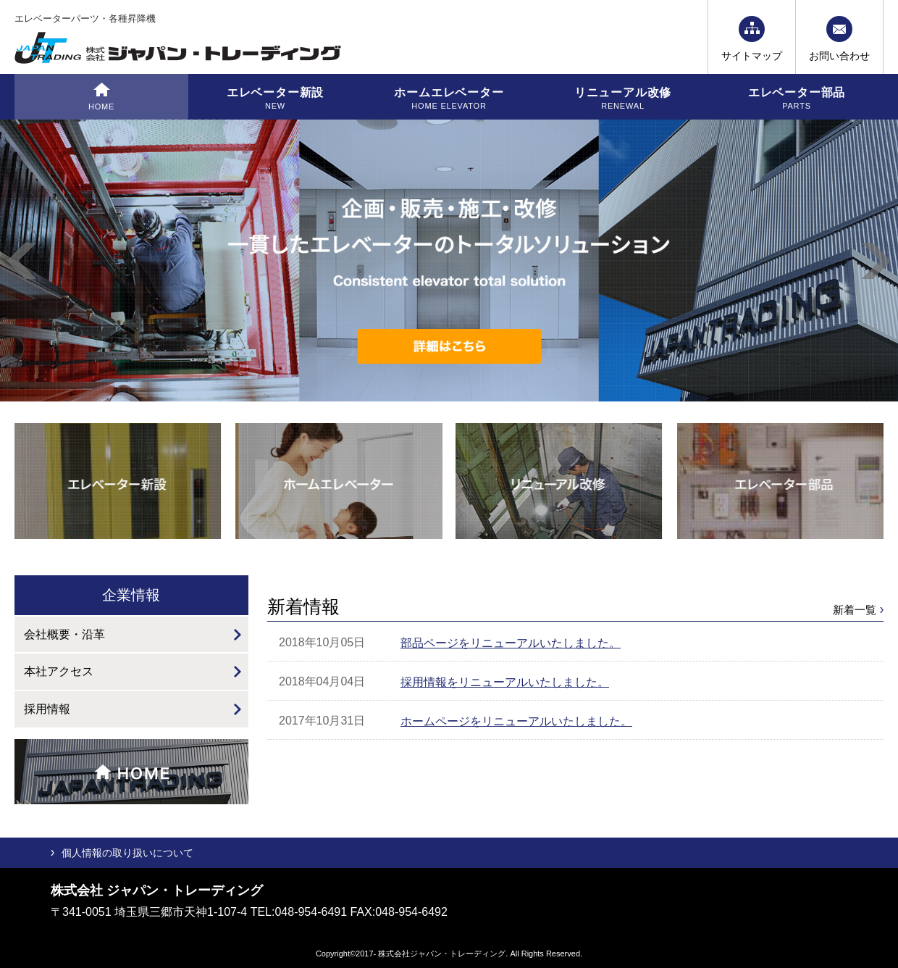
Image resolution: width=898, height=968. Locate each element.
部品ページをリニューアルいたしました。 (510, 643)
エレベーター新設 (275, 99)
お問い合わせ (839, 56)
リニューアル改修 (622, 99)
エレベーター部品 (796, 99)
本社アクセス (58, 671)
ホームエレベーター (449, 99)
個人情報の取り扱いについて (127, 853)
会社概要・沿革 (64, 634)
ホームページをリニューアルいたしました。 (516, 721)
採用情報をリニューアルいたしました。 (504, 682)
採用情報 (47, 709)
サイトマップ (751, 56)
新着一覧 (854, 610)
